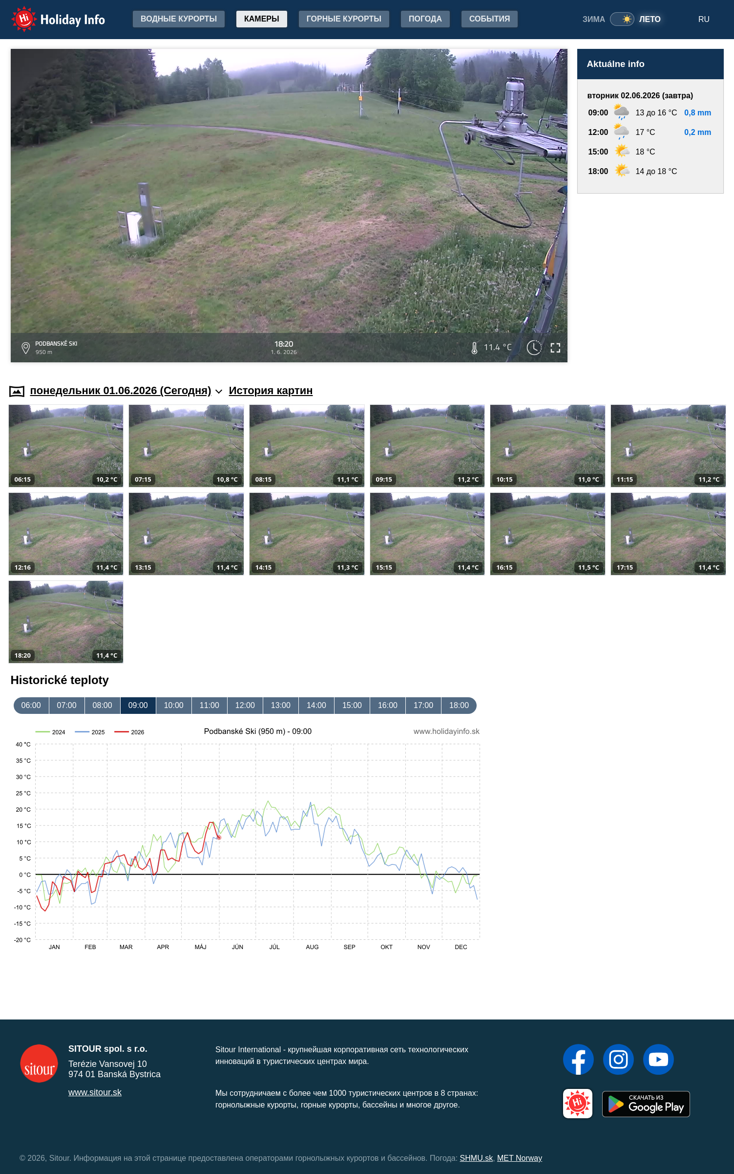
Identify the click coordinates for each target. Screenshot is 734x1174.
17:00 (423, 705)
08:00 (102, 705)
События (489, 19)
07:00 (67, 705)
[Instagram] (618, 1060)
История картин (271, 390)
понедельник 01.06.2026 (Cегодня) (126, 390)
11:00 (209, 705)
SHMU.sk (476, 1158)
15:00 (352, 705)
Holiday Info (49, 12)
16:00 (388, 705)
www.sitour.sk (95, 1092)
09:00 (138, 705)
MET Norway (519, 1158)
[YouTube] (658, 1060)
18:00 (459, 705)
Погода (425, 19)
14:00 (316, 705)
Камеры (261, 19)
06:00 (31, 705)
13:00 (281, 705)
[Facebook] (578, 1060)
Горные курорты (344, 19)
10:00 (174, 705)
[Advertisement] (650, 279)
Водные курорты (179, 19)
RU (704, 19)
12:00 (245, 705)
